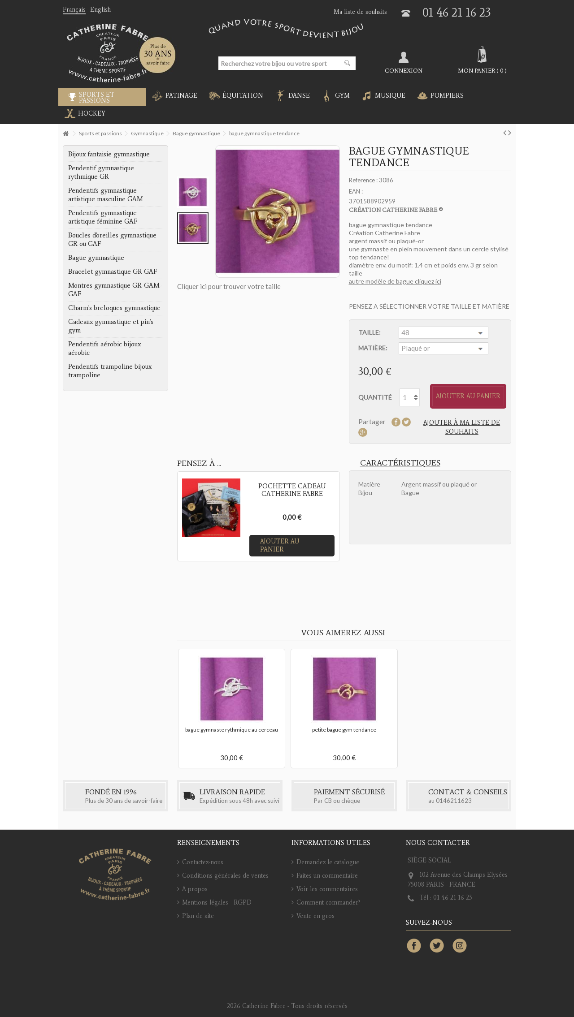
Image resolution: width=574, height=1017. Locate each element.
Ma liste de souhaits (360, 12)
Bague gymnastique (96, 258)
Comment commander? (328, 902)
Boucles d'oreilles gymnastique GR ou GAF (112, 239)
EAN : (356, 191)
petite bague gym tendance (344, 729)
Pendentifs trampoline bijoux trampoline (110, 370)
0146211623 (454, 800)
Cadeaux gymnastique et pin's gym (110, 326)
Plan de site (198, 916)
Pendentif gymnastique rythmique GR (101, 172)
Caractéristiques (400, 463)
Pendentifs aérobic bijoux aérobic (104, 348)
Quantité (375, 397)
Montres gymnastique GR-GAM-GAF (115, 289)
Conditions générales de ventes (225, 875)
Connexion (403, 70)
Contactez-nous (202, 862)
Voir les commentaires (327, 889)
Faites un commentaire (327, 875)
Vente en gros (315, 916)
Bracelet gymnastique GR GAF (112, 271)
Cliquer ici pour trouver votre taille (229, 286)
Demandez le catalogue (327, 862)
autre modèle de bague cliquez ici (395, 281)
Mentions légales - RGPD (217, 902)
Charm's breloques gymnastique (114, 308)
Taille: (370, 332)
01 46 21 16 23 (456, 12)
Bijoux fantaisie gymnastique (109, 154)
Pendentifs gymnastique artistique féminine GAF (102, 217)
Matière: (373, 348)
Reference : (363, 180)
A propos (195, 889)
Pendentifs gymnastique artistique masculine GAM (105, 194)
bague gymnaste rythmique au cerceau (231, 729)
